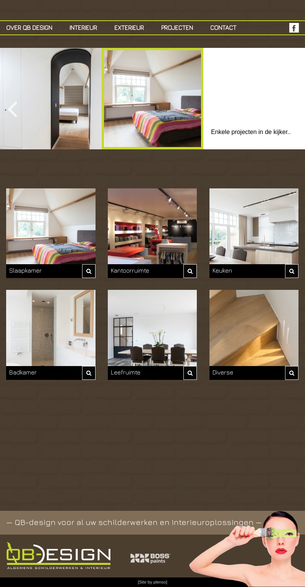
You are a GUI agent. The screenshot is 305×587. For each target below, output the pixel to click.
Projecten (177, 28)
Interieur (83, 28)
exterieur (129, 28)
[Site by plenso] (152, 582)
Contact (223, 28)
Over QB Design (29, 28)
